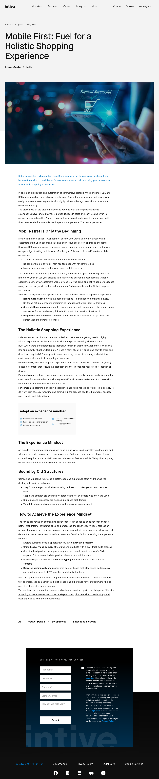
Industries (35, 6)
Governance (60, 764)
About (94, 6)
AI (19, 621)
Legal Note (90, 678)
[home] (10, 6)
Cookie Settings (134, 764)
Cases (66, 6)
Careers (129, 6)
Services (52, 6)
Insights (80, 6)
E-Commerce (59, 621)
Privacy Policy (108, 721)
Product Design (36, 621)
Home (8, 24)
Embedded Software (84, 621)
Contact (117, 6)
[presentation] (100, 731)
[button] (146, 6)
